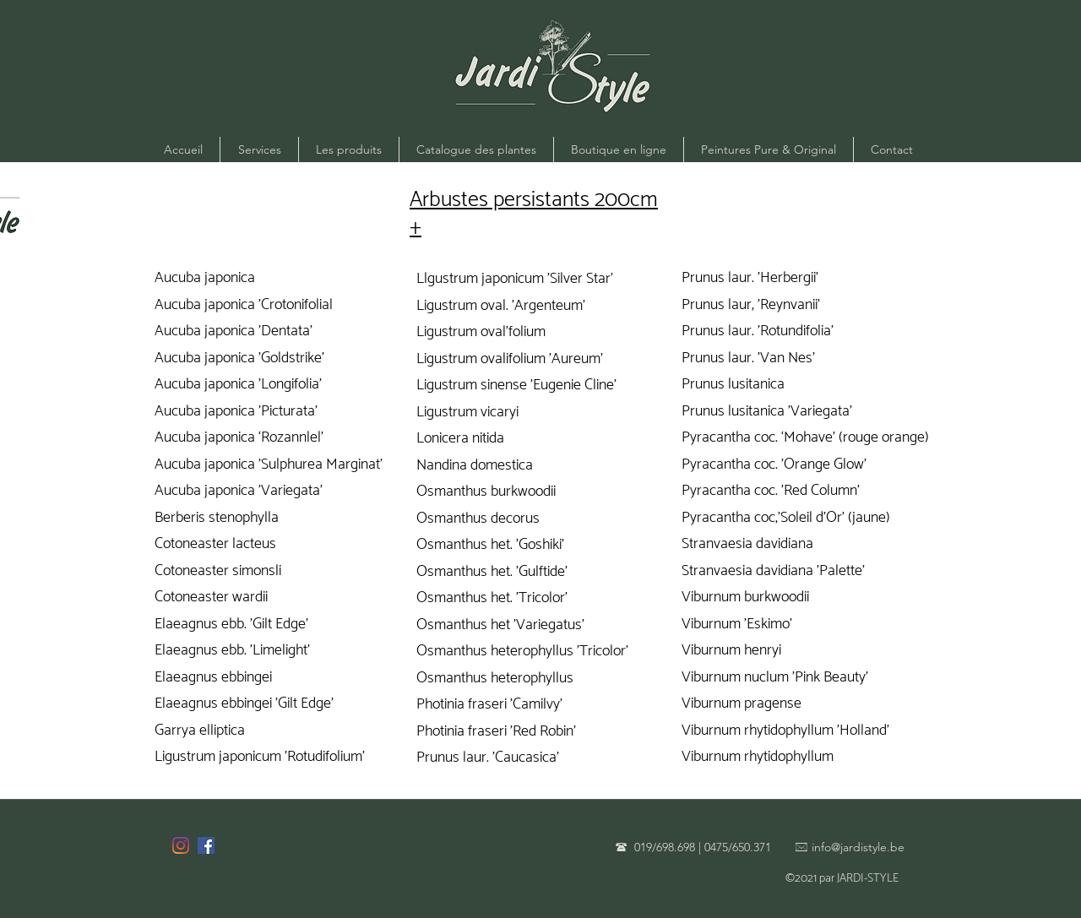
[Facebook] (206, 845)
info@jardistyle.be (858, 847)
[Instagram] (180, 845)
